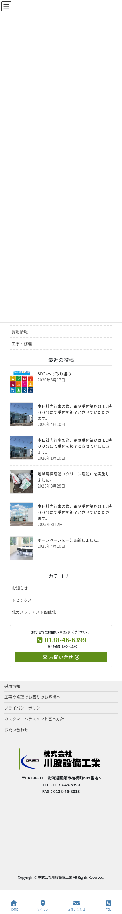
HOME (14, 905)
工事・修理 (22, 343)
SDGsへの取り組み (54, 374)
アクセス (43, 905)
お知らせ (20, 588)
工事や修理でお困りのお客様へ (32, 697)
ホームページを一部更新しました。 (69, 540)
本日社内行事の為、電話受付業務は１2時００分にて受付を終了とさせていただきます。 (75, 412)
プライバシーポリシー (24, 708)
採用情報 (20, 331)
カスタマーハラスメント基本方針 (34, 719)
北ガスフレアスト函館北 (34, 612)
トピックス (22, 600)
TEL (109, 905)
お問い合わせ (16, 729)
